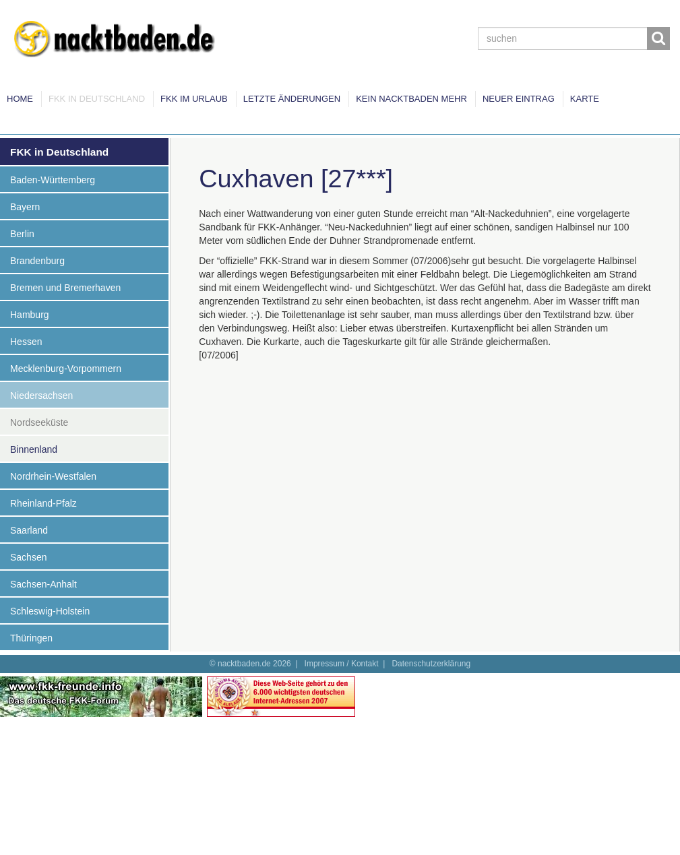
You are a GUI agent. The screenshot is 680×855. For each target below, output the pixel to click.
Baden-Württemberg (52, 180)
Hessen (26, 341)
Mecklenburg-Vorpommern (65, 368)
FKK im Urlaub (194, 99)
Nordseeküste (39, 422)
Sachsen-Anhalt (43, 584)
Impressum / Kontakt (342, 663)
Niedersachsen (41, 395)
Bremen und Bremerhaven (65, 287)
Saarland (29, 530)
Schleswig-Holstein (50, 611)
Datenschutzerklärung (431, 663)
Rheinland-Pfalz (43, 503)
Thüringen (31, 638)
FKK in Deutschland (97, 99)
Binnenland (33, 449)
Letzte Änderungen (291, 99)
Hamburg (29, 314)
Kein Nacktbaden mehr (411, 99)
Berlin (22, 233)
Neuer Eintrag (519, 99)
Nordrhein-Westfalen (53, 476)
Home (20, 99)
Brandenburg (37, 260)
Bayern (25, 206)
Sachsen (28, 557)
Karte (584, 99)
